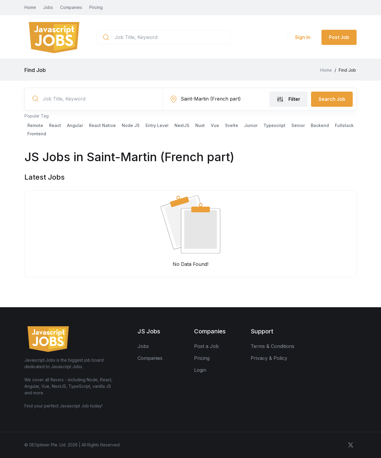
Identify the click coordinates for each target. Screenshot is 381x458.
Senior (298, 125)
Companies (71, 7)
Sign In (302, 37)
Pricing (96, 7)
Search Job (331, 99)
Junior (250, 125)
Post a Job (206, 346)
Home (30, 7)
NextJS (181, 125)
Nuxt (200, 125)
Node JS (131, 125)
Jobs (48, 7)
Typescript (274, 125)
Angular (75, 125)
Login (200, 370)
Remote (35, 125)
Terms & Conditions (272, 346)
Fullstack (344, 125)
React (55, 125)
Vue (215, 125)
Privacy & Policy (269, 358)
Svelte (231, 125)
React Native (102, 125)
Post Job (339, 37)
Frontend (36, 133)
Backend (320, 125)
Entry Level (157, 125)
